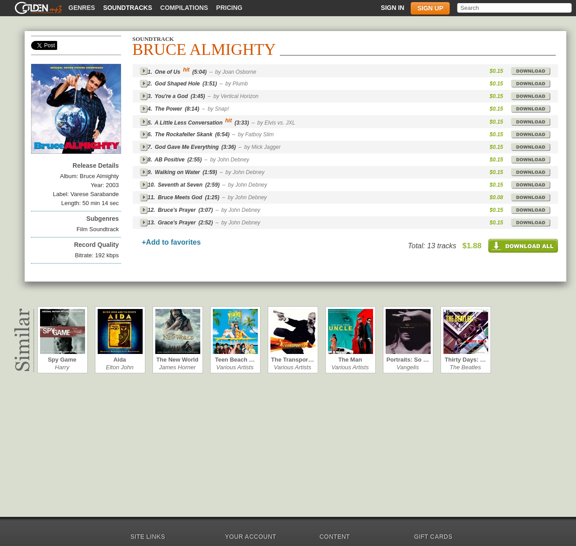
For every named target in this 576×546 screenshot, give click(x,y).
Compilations (184, 7)
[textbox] (515, 8)
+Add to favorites (171, 242)
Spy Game (62, 359)
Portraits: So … (408, 359)
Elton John (119, 367)
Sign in (392, 7)
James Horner (177, 367)
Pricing (229, 7)
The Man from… (350, 359)
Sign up (430, 8)
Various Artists (235, 367)
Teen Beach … (235, 359)
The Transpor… (292, 359)
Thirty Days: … (465, 359)
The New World (177, 359)
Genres (81, 7)
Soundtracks (127, 7)
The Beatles (465, 367)
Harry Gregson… (62, 367)
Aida (119, 359)
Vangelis (407, 367)
